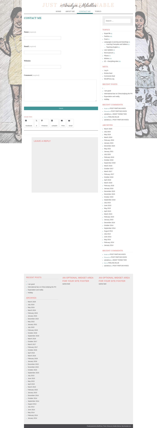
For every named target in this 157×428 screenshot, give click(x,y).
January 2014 (108, 245)
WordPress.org (109, 79)
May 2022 (107, 149)
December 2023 (109, 146)
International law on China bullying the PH (118, 93)
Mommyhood (108, 53)
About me (70, 11)
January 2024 (108, 143)
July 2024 (107, 132)
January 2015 (108, 220)
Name (30, 32)
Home (58, 11)
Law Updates (108, 50)
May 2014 (107, 239)
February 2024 (109, 140)
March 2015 (108, 214)
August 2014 (108, 231)
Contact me (85, 11)
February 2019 (109, 157)
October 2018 (108, 160)
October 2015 (108, 197)
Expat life (107, 33)
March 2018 (108, 166)
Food (106, 39)
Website (27, 61)
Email (30, 46)
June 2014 (107, 237)
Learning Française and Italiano (117, 44)
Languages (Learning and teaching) (116, 42)
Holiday (106, 99)
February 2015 (109, 217)
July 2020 (107, 154)
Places (106, 55)
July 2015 (107, 203)
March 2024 (108, 137)
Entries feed (108, 73)
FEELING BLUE (113, 117)
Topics (98, 11)
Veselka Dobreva (117, 426)
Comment (31, 75)
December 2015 (109, 191)
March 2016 (108, 183)
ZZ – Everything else (111, 61)
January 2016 (108, 188)
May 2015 (107, 208)
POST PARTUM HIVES (118, 108)
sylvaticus (107, 114)
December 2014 (109, 222)
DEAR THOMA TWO (120, 114)
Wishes (106, 58)
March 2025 (108, 129)
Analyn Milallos (78, 5)
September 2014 (109, 228)
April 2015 (107, 211)
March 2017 (108, 171)
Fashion (107, 36)
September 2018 (109, 163)
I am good (107, 91)
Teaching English (112, 47)
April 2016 (107, 180)
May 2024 (107, 134)
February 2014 (109, 242)
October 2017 (108, 168)
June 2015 (107, 205)
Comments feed (109, 76)
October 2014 (108, 225)
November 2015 (109, 194)
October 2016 (108, 177)
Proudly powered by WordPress (94, 426)
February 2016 (109, 185)
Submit (61, 108)
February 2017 (109, 174)
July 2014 (107, 234)
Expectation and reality (112, 96)
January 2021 (108, 151)
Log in (106, 70)
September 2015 (109, 200)
